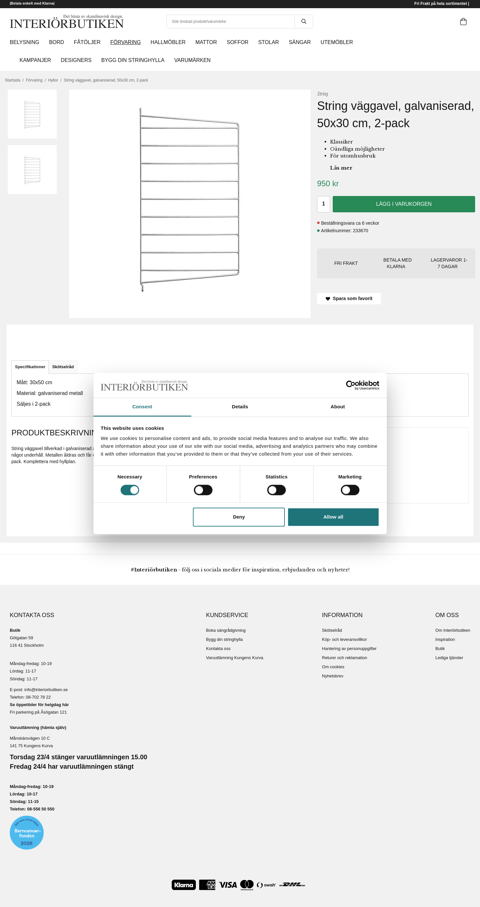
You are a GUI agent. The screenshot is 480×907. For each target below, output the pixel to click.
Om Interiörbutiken (452, 630)
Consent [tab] (142, 407)
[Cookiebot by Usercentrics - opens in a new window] (350, 385)
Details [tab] (240, 407)
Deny (239, 517)
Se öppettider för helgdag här (39, 704)
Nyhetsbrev (332, 675)
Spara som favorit (349, 298)
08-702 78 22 (38, 697)
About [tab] (338, 407)
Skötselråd (63, 366)
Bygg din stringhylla (224, 639)
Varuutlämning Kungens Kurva (234, 657)
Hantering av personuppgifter (349, 648)
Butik (440, 648)
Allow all (333, 517)
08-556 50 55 (39, 809)
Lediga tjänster (449, 657)
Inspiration (445, 639)
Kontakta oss (218, 648)
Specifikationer (30, 366)
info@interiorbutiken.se (46, 689)
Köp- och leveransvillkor (344, 639)
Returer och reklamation (344, 657)
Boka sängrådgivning (225, 630)
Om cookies (333, 666)
